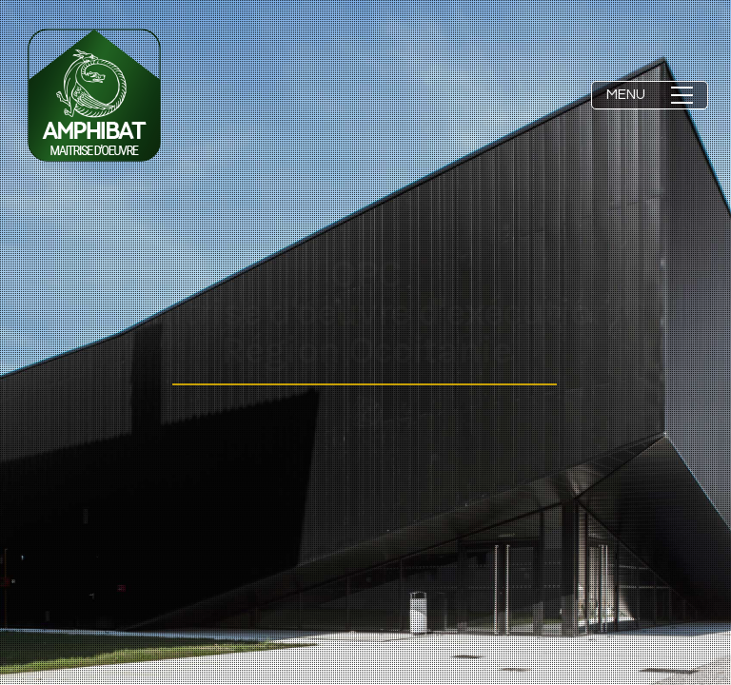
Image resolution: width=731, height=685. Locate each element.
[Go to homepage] (94, 95)
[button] (649, 95)
